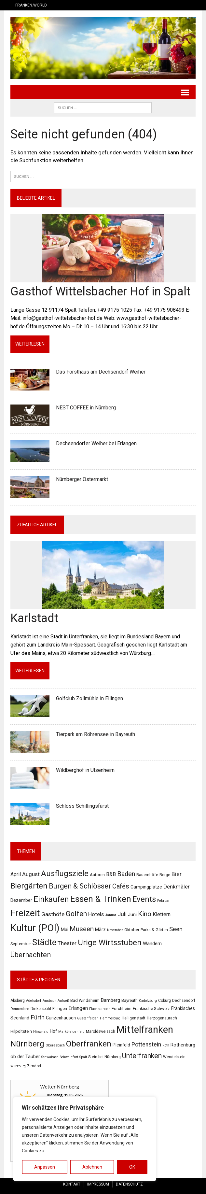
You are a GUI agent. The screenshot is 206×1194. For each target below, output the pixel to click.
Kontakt (71, 1184)
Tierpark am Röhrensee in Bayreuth (95, 734)
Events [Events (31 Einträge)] (144, 899)
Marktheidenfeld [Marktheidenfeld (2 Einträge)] (71, 1032)
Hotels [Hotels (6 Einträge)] (96, 915)
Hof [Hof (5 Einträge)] (53, 1031)
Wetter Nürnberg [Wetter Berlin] (59, 1086)
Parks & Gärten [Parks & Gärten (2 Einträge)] (154, 930)
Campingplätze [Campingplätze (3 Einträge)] (146, 886)
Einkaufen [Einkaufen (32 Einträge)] (51, 899)
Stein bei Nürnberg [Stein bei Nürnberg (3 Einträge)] (104, 1057)
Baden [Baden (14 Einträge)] (126, 874)
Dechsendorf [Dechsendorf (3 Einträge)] (183, 1000)
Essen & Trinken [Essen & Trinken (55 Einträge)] (100, 899)
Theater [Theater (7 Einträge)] (67, 943)
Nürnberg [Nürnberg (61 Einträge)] (27, 1044)
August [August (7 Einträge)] (31, 874)
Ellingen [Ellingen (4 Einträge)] (59, 1008)
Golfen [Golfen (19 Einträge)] (76, 914)
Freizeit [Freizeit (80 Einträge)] (25, 913)
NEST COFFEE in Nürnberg (86, 408)
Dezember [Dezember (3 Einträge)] (21, 900)
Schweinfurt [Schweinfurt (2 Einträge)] (69, 1057)
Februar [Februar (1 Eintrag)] (163, 901)
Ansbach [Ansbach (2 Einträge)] (49, 1001)
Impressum (98, 1184)
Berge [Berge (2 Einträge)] (164, 874)
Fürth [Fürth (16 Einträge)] (38, 1017)
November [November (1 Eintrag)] (115, 930)
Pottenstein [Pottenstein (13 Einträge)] (146, 1045)
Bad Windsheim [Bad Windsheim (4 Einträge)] (85, 1000)
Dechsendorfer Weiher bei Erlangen (96, 443)
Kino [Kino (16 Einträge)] (144, 914)
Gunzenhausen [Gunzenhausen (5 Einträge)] (61, 1017)
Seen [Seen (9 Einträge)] (176, 929)
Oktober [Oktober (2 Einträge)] (131, 930)
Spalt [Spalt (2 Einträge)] (83, 1057)
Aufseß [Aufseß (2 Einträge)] (63, 1001)
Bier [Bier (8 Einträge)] (177, 874)
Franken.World (31, 5)
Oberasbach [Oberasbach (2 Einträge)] (55, 1046)
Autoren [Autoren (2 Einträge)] (97, 874)
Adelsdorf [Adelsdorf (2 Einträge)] (33, 1001)
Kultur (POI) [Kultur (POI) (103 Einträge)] (35, 928)
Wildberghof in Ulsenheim (85, 770)
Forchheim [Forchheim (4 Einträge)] (121, 1008)
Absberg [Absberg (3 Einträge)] (17, 1000)
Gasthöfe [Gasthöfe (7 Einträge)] (52, 914)
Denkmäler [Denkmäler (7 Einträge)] (176, 886)
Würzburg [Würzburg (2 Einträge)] (18, 1066)
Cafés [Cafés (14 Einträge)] (120, 886)
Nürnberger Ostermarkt (82, 479)
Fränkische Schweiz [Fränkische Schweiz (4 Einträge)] (151, 1008)
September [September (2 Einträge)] (20, 944)
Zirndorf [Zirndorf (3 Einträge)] (34, 1066)
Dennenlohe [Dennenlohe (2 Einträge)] (19, 1009)
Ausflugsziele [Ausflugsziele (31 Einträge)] (65, 873)
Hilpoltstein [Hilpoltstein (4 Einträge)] (21, 1031)
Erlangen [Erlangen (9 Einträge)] (78, 1008)
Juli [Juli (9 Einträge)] (122, 914)
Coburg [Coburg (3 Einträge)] (164, 1000)
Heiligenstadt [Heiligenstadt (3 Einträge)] (133, 1018)
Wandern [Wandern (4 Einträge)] (152, 944)
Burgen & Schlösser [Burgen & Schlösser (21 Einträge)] (80, 886)
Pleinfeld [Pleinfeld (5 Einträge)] (121, 1045)
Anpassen (44, 1167)
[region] (84, 1139)
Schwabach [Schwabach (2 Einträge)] (50, 1057)
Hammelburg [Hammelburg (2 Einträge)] (110, 1018)
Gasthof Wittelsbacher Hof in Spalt (100, 291)
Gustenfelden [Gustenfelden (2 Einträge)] (88, 1018)
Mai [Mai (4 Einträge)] (64, 930)
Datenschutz (129, 1184)
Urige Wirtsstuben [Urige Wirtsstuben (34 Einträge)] (110, 942)
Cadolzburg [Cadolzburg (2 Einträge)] (148, 1001)
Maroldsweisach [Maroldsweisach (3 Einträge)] (100, 1032)
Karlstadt (34, 618)
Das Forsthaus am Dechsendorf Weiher (100, 372)
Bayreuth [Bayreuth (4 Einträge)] (129, 1000)
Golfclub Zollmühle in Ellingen (89, 698)
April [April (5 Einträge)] (15, 874)
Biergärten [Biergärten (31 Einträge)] (29, 885)
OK (132, 1167)
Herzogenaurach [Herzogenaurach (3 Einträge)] (162, 1018)
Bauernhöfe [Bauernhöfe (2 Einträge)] (147, 874)
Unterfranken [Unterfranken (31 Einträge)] (142, 1056)
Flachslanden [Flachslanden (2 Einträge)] (99, 1009)
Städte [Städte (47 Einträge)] (44, 942)
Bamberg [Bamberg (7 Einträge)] (110, 1000)
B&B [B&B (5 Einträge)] (111, 874)
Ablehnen (92, 1167)
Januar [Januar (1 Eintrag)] (110, 915)
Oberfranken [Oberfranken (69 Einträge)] (88, 1044)
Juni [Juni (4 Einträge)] (132, 915)
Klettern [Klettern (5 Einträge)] (162, 915)
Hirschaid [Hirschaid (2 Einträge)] (40, 1032)
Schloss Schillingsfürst (82, 806)
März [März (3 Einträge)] (100, 929)
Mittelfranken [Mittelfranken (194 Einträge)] (145, 1029)
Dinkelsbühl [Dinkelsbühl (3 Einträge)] (41, 1009)
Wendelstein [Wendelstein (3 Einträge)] (174, 1057)
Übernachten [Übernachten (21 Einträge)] (30, 955)
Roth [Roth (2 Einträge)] (165, 1046)
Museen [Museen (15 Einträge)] (82, 929)
